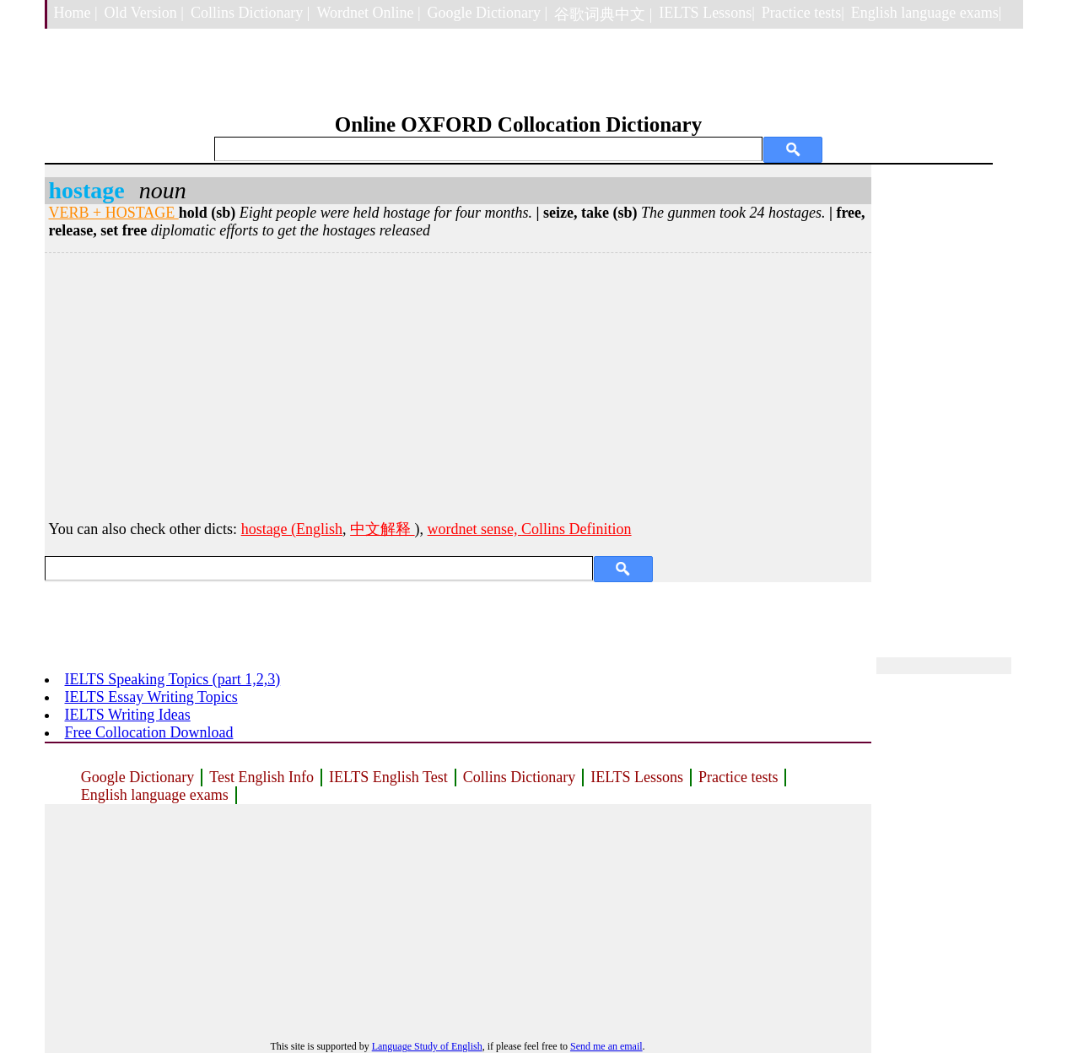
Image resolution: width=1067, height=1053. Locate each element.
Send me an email (606, 1046)
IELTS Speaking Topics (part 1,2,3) (173, 679)
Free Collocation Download (149, 732)
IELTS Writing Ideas (128, 714)
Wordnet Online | (368, 12)
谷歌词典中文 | (603, 14)
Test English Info (261, 777)
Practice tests (738, 777)
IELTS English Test (388, 777)
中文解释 (382, 529)
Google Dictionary (137, 777)
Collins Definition (576, 529)
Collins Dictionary (519, 777)
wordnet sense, (474, 529)
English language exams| (926, 12)
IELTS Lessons (636, 777)
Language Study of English (427, 1046)
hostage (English (291, 529)
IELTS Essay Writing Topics (151, 696)
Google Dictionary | (488, 12)
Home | (76, 12)
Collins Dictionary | (250, 12)
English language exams (155, 794)
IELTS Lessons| (706, 12)
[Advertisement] (458, 384)
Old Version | (144, 12)
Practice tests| (803, 12)
